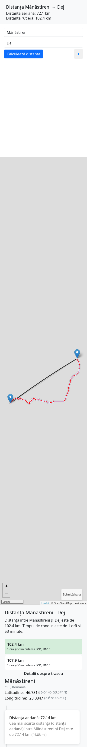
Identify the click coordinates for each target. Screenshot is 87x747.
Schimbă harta (72, 594)
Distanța (15, 7)
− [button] (6, 593)
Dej (60, 7)
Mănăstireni (37, 7)
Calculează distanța (23, 54)
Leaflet (45, 603)
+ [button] (6, 586)
